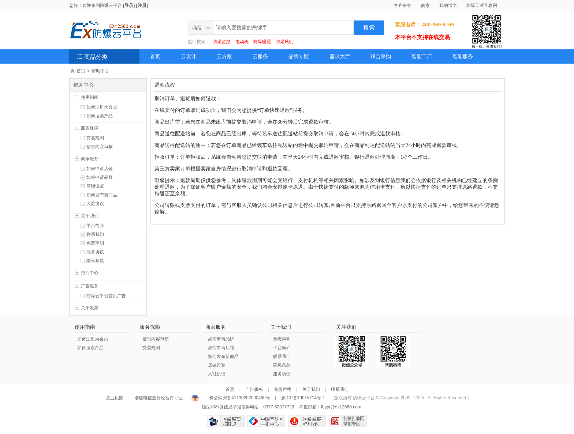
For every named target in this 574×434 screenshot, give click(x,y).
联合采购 (380, 56)
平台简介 (95, 225)
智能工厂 (421, 56)
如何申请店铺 (99, 168)
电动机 (242, 41)
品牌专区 (298, 56)
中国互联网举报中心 (266, 421)
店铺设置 (95, 186)
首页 (155, 56)
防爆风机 (284, 41)
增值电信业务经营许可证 (158, 397)
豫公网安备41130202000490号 (239, 397)
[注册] (142, 5)
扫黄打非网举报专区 (348, 421)
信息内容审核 (99, 146)
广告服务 (89, 285)
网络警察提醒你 (226, 421)
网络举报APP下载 (307, 421)
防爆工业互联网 (481, 5)
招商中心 (89, 272)
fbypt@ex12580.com (341, 407)
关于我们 (89, 215)
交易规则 (95, 137)
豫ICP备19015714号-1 (303, 397)
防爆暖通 (262, 41)
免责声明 (95, 243)
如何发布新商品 (101, 194)
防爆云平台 (111, 5)
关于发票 (89, 307)
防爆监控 (221, 41)
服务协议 (95, 251)
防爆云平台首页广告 (106, 295)
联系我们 (95, 234)
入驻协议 (95, 203)
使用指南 (89, 97)
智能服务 (462, 56)
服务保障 (89, 128)
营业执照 (115, 397)
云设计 (188, 56)
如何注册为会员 (101, 107)
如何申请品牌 (99, 177)
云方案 (224, 56)
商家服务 (89, 158)
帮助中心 (100, 70)
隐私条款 (95, 260)
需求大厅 (339, 56)
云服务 (260, 56)
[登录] (129, 5)
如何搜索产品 (99, 115)
